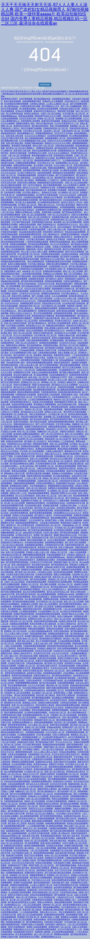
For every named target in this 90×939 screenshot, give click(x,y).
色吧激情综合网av (50, 345)
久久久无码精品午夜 (46, 897)
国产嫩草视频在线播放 (41, 698)
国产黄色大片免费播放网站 (41, 877)
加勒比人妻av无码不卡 (63, 237)
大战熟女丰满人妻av (38, 168)
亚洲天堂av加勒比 (20, 422)
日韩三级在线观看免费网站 (37, 340)
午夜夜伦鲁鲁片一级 (49, 360)
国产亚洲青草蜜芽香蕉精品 (17, 562)
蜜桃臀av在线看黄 (56, 251)
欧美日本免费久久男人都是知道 (43, 624)
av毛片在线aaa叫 (64, 227)
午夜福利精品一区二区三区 (39, 754)
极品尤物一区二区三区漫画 (57, 685)
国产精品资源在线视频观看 (32, 281)
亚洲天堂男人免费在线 (26, 182)
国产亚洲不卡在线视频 (69, 256)
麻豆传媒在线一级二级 (10, 446)
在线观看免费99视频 (31, 170)
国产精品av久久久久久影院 (32, 412)
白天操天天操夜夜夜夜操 (56, 801)
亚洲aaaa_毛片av (29, 702)
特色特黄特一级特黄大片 (53, 232)
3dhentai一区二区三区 (51, 905)
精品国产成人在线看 (50, 170)
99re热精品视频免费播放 (38, 493)
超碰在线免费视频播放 (43, 722)
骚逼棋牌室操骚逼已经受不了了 (47, 160)
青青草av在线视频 (25, 116)
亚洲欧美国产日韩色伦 (77, 168)
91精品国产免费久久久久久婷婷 (64, 493)
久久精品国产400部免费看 (20, 892)
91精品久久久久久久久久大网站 (58, 143)
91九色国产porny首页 (41, 564)
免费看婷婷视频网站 (60, 710)
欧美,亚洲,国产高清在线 (26, 594)
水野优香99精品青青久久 (20, 402)
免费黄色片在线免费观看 (58, 488)
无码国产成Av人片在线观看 (32, 924)
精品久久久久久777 (31, 187)
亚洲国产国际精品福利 (34, 143)
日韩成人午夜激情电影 (62, 247)
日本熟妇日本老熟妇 (36, 471)
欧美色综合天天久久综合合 (52, 707)
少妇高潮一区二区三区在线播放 (30, 439)
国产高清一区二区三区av (44, 508)
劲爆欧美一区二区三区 (77, 801)
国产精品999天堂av (59, 564)
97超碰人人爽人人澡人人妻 (37, 552)
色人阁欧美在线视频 (68, 170)
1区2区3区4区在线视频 (63, 572)
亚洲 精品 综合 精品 (78, 217)
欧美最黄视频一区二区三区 (67, 774)
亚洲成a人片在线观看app (62, 473)
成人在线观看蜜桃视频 (46, 594)
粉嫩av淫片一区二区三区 (48, 431)
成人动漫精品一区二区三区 (69, 789)
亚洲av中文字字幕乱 (47, 616)
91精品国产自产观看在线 (77, 540)
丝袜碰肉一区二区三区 (19, 875)
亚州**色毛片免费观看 (74, 251)
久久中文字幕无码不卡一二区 (66, 123)
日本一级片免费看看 (70, 717)
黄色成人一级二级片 (71, 638)
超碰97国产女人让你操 (45, 158)
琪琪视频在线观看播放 (26, 481)
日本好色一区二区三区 (25, 870)
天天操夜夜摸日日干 (67, 370)
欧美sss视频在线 (46, 320)
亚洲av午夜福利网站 (71, 454)
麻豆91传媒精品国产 (64, 283)
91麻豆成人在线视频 (31, 730)
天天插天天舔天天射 (16, 663)
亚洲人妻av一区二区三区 (46, 495)
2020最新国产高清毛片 (23, 932)
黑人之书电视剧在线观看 (46, 641)
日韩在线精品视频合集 (35, 429)
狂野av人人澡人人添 (53, 412)
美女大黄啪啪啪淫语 (35, 261)
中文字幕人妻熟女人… (31, 192)
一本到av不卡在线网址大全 (49, 717)
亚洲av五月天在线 (69, 121)
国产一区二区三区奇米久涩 (52, 434)
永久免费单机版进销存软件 (48, 202)
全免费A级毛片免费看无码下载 (48, 210)
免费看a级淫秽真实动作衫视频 (26, 259)
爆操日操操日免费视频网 (68, 449)
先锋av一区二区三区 (45, 118)
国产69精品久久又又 (50, 106)
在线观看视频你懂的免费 (14, 826)
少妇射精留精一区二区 (58, 266)
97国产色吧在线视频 (62, 643)
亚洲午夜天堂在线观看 (50, 121)
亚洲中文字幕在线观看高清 (47, 661)
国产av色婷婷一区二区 (22, 355)
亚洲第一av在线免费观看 (36, 927)
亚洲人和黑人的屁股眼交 (50, 843)
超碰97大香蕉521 (76, 429)
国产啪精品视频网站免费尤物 (13, 786)
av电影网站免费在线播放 (72, 210)
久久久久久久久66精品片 (35, 136)
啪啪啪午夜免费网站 (63, 808)
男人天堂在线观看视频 (43, 313)
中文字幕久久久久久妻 (32, 131)
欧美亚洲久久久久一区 (35, 325)
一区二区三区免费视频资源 (12, 858)
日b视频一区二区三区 (56, 357)
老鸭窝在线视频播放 (18, 244)
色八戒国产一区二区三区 (42, 693)
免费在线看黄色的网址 (57, 426)
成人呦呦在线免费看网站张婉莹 (70, 389)
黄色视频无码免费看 (34, 567)
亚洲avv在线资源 (54, 727)
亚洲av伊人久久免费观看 (52, 101)
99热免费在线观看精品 (39, 550)
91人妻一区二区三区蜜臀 (14, 340)
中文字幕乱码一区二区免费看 (53, 306)
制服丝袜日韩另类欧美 (55, 325)
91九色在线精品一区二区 (64, 890)
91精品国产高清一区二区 (29, 306)
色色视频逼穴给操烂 (16, 680)
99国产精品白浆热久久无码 (65, 535)
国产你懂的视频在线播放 (66, 865)
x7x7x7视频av (69, 673)
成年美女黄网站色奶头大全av (75, 905)
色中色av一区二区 (65, 584)
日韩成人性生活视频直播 (42, 402)
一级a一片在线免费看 (77, 552)
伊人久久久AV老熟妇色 (60, 244)
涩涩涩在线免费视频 (77, 668)
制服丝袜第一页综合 (34, 249)
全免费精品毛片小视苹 (37, 153)
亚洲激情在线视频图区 (48, 343)
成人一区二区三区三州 (43, 626)
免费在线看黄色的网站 (22, 165)
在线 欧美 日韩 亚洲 (30, 836)
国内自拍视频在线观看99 (43, 276)
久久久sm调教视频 (60, 296)
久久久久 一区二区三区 (23, 160)
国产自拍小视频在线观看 (11, 592)
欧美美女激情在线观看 (77, 414)
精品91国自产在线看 (44, 870)
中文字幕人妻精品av (36, 264)
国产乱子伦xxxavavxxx (27, 283)
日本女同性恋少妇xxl (68, 892)
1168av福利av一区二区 (76, 229)
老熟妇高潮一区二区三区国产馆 (58, 439)
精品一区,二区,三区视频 (73, 271)
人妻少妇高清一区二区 (70, 131)
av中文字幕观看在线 (76, 737)
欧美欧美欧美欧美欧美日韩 (66, 276)
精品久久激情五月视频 (21, 887)
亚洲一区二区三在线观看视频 (34, 214)
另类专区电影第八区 (12, 688)
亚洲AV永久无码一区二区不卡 (40, 619)
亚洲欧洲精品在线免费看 (47, 370)
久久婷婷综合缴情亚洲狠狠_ (36, 712)
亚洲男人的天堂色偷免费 (70, 180)
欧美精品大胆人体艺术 (75, 771)
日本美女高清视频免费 (17, 754)
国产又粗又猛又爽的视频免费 (40, 530)
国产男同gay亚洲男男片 (72, 212)
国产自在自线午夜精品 (39, 419)
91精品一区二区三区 (9, 804)
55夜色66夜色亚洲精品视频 (46, 621)
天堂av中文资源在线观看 (18, 291)
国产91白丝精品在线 (59, 587)
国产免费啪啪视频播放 (57, 779)
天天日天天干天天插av (63, 133)
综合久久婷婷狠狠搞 (34, 330)
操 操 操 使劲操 (20, 808)
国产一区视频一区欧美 (41, 296)
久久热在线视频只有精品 (22, 764)
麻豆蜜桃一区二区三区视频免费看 (68, 222)
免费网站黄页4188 (51, 599)
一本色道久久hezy (44, 572)
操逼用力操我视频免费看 (34, 845)
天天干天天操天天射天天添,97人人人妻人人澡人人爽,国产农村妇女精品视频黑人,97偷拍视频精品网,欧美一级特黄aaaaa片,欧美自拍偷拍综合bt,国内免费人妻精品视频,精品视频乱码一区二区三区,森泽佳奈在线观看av (45, 14)
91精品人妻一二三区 (18, 493)
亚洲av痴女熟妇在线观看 (43, 678)
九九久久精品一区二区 (63, 165)
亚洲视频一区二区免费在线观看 (69, 118)
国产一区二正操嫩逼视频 (71, 106)
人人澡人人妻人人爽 (32, 478)
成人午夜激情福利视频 (34, 138)
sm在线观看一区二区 (55, 690)
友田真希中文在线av (45, 175)
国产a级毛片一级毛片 (54, 279)
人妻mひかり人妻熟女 (10, 412)
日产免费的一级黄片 (9, 293)
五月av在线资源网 (50, 436)
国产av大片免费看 (8, 328)
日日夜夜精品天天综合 (55, 503)
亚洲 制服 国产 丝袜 (60, 882)
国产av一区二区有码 (12, 744)
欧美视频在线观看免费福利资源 (34, 266)
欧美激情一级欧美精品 (21, 178)
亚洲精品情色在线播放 (52, 271)
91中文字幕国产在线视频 (31, 128)
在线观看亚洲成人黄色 (22, 757)
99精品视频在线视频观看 (24, 483)
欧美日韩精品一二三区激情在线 (61, 441)
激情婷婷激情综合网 (44, 456)
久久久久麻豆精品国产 (56, 540)
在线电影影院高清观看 (63, 313)
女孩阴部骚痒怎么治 (62, 769)
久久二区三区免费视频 (30, 707)
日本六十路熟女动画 (60, 735)
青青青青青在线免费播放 (51, 739)
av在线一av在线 (80, 530)
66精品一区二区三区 (33, 409)
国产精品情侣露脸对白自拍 (50, 200)
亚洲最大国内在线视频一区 (19, 880)
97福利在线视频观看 (53, 281)
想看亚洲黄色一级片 (12, 271)
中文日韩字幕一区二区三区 (28, 254)
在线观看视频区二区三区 (55, 138)
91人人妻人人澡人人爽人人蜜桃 (34, 251)
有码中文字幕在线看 (18, 153)
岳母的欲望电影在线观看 (11, 170)
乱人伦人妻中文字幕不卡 (67, 656)
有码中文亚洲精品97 (22, 385)
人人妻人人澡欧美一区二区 (57, 104)
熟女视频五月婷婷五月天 (66, 158)
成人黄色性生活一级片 (75, 259)
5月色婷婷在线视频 (67, 665)
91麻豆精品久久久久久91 (23, 929)
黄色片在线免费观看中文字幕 (44, 150)
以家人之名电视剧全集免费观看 (48, 367)
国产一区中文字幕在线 (32, 185)
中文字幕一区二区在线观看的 (32, 451)
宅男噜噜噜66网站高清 (39, 518)
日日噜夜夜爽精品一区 (13, 690)
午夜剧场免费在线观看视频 (48, 301)
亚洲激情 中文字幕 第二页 (28, 917)
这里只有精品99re (61, 631)
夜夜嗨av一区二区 (77, 126)
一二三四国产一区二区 (75, 357)
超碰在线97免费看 (40, 444)
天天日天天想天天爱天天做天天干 (66, 754)
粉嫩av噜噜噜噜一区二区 (11, 532)
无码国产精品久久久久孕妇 (72, 614)
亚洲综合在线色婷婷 (14, 441)
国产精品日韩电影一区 (74, 909)
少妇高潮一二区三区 (51, 131)
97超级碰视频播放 (67, 207)
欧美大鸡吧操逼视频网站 (67, 648)
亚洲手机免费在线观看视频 (40, 513)
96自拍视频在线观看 (63, 902)
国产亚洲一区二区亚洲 (44, 606)
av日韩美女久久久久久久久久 (24, 301)
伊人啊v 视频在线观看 (15, 190)
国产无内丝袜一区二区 (13, 288)
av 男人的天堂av (27, 466)
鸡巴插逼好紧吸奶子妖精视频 (25, 200)
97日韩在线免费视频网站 (38, 244)
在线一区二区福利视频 (59, 444)
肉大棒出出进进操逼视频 (47, 109)
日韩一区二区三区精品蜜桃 (76, 182)
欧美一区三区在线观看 (15, 552)
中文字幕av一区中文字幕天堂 (68, 813)
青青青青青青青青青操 (17, 725)
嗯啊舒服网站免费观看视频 (34, 555)
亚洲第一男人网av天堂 (43, 535)
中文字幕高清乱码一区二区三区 (74, 907)
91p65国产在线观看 (14, 855)
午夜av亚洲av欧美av (34, 663)
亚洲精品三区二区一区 (30, 382)
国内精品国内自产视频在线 (43, 316)
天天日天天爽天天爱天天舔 (12, 138)
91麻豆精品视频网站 (57, 168)
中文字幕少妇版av (63, 424)
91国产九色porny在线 (41, 385)
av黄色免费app (40, 919)
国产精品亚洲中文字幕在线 (65, 148)
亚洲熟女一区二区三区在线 (15, 631)
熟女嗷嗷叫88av (15, 609)
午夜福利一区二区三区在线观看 (64, 715)
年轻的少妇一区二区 (57, 712)
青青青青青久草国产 (9, 99)
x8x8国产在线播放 (79, 362)
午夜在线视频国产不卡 (56, 555)
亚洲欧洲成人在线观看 (51, 212)
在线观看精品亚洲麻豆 (61, 99)
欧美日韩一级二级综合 (24, 180)
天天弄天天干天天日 (67, 343)
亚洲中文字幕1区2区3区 (43, 333)
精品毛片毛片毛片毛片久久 (32, 454)
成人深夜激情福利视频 (29, 816)
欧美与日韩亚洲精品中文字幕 (66, 885)
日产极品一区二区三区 (27, 205)
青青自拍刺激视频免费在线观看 (39, 362)
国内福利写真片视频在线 (64, 178)
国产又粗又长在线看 (38, 422)
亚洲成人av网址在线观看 (48, 702)
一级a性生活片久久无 (65, 897)
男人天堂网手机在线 (14, 113)
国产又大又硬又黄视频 (71, 367)
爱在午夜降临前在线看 (13, 712)
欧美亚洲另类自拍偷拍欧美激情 (60, 646)
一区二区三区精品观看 (39, 850)
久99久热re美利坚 (34, 680)
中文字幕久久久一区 (45, 163)
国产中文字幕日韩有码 (10, 382)
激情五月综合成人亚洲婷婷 (37, 831)
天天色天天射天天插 (27, 118)
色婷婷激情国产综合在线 (42, 222)
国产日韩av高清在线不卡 (32, 286)
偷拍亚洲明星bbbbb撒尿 (78, 589)
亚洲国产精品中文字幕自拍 (21, 769)
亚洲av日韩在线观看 (77, 407)
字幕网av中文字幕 (47, 187)
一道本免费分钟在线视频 (42, 237)
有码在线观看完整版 (38, 633)
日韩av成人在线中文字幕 (69, 109)
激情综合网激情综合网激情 (46, 308)
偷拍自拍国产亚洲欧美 (19, 298)
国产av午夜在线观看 (16, 488)
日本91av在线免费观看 (55, 471)
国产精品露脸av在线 (42, 99)
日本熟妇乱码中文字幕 (67, 350)
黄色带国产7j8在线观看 (21, 145)
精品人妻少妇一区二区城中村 (60, 461)
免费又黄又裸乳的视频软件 (57, 264)
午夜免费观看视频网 (65, 683)
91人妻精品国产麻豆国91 (65, 678)
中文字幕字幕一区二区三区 (74, 113)
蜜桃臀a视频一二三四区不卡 (47, 180)
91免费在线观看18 (80, 582)
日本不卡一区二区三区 (70, 301)
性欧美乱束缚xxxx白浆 (26, 648)
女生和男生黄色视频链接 (57, 136)
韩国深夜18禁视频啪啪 (21, 237)
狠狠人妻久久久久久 (46, 205)
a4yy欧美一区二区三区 (32, 271)
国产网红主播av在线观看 (69, 372)
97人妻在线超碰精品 (14, 357)
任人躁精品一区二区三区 (68, 192)
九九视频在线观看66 (71, 160)
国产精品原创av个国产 (45, 742)
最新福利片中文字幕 (73, 451)
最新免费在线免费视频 (53, 409)
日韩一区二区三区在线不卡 (58, 214)
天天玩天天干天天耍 (46, 283)
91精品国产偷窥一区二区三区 (66, 562)
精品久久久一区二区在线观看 (35, 828)
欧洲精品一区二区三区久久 (58, 875)
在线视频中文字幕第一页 (31, 500)
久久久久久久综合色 (67, 195)
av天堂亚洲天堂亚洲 (58, 700)
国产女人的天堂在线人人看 (58, 592)
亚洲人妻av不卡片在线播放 (65, 762)
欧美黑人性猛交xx (31, 113)
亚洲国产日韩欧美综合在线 (32, 348)
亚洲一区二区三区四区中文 (23, 705)
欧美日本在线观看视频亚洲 (41, 895)
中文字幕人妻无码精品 (65, 205)
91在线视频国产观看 (74, 914)
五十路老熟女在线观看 (63, 530)
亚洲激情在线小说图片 (19, 486)
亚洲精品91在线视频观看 (46, 449)
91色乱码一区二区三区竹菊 (21, 256)
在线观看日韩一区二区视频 (19, 821)
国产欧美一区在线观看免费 (59, 323)
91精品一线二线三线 (51, 478)
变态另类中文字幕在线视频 (75, 412)
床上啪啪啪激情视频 (59, 550)
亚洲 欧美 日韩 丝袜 (14, 136)
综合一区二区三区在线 (22, 333)
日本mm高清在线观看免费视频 (30, 328)
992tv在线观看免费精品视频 (68, 705)
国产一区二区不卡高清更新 (41, 298)
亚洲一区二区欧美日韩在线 (15, 323)
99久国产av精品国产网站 (31, 417)
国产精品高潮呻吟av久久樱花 (22, 463)
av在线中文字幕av (73, 330)
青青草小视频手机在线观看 (17, 168)
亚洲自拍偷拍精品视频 (43, 769)
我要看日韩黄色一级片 (25, 123)
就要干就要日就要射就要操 (57, 688)
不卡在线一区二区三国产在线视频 (69, 527)
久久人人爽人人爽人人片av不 (16, 633)
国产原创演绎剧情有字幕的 (61, 419)
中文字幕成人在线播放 (15, 325)
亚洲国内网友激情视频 (75, 567)
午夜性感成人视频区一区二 (65, 900)
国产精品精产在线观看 (54, 348)
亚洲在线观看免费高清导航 (30, 234)
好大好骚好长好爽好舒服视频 (16, 104)
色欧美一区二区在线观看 (34, 801)
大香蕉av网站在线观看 (47, 352)
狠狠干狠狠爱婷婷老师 (10, 924)
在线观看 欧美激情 (36, 279)
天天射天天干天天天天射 (29, 293)
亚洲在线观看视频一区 (63, 510)
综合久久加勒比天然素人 (21, 626)
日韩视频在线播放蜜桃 (26, 175)
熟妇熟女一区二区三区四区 (26, 320)
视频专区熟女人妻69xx (15, 345)
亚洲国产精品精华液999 (23, 614)
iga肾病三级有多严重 (67, 621)
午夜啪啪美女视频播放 (66, 187)
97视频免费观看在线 (44, 133)
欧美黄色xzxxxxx (41, 764)
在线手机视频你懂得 (9, 269)
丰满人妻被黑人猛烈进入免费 (56, 328)
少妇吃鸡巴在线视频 (65, 387)
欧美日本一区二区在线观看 (65, 722)
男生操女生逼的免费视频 (75, 232)
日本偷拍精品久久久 (12, 905)
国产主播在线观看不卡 (27, 311)
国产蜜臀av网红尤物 (9, 141)
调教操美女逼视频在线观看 (23, 762)
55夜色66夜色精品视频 (36, 582)
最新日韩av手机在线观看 (68, 848)
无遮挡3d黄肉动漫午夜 (74, 545)
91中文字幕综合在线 (44, 123)
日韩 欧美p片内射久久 (26, 818)
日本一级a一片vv (65, 495)
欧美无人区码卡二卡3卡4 (71, 202)
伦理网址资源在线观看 (50, 254)
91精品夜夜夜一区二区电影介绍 (14, 414)
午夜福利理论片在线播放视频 (31, 269)
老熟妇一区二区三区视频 (35, 727)
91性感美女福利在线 (9, 365)
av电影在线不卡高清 (25, 742)
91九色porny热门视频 (29, 656)
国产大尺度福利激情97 (65, 175)
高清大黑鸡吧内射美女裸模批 (64, 880)
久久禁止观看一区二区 (43, 757)
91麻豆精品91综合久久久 (23, 424)
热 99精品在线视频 (54, 826)
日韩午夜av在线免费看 (64, 145)
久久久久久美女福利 (36, 685)
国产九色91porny (72, 498)
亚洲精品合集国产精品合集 (76, 707)
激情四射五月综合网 (52, 249)
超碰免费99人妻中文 (40, 668)
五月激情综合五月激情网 (14, 330)
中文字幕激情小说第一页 (55, 269)
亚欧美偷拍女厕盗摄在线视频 (61, 767)
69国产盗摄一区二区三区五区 (41, 865)
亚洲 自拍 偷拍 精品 (14, 143)
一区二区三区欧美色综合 (18, 458)
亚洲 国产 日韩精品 (69, 446)
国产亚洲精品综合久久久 (54, 330)
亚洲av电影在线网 (67, 599)
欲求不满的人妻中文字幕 (14, 813)
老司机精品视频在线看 (50, 446)
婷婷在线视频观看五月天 (77, 138)
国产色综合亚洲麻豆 (38, 579)
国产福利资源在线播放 (24, 367)
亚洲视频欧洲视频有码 (54, 786)
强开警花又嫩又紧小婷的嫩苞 (38, 473)
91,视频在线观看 (57, 340)
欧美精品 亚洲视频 (27, 804)
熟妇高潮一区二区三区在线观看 (23, 717)
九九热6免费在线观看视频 (63, 932)
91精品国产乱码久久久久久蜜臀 (48, 116)
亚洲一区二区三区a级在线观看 (30, 914)
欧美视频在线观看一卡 (31, 737)
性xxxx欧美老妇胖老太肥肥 (30, 232)
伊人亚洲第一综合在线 (43, 165)
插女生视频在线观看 (64, 720)
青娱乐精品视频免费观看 (70, 365)
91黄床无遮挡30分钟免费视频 (39, 476)
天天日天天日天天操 (62, 291)
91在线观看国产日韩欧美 (14, 239)
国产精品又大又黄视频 (17, 796)
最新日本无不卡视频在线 (42, 887)
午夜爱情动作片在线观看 (25, 394)
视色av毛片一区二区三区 (54, 670)
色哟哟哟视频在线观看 (75, 732)
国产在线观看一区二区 (44, 466)
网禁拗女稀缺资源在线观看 (17, 877)
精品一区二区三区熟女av (26, 897)
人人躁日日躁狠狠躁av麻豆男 (40, 399)
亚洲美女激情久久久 (42, 675)
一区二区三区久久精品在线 (12, 545)
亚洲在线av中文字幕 (40, 537)
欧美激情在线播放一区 (15, 922)
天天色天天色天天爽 (43, 651)
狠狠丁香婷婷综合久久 (46, 224)
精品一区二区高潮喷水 (70, 318)
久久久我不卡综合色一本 (11, 219)
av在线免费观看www (56, 557)
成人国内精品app (11, 106)
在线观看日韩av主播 (60, 217)
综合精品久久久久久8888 (65, 333)
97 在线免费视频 (13, 286)
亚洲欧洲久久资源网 (29, 604)
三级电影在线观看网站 (58, 828)
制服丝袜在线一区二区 (40, 587)
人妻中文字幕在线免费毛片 (19, 338)
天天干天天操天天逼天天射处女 (21, 210)
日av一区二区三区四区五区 (12, 843)
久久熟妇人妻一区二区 (57, 414)
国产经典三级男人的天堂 (47, 665)
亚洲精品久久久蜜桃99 (52, 274)
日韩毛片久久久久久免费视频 (59, 141)
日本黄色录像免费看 (37, 229)
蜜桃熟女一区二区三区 (60, 868)
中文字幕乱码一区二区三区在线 (49, 601)
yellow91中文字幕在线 (32, 532)
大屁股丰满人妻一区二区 (76, 239)
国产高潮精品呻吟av (34, 922)
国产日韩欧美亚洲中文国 (22, 577)
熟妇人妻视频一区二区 (67, 352)
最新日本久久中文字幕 (77, 380)
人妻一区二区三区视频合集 (19, 155)
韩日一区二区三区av (62, 619)
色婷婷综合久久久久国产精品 (52, 259)
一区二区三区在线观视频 (73, 609)
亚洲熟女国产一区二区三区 (73, 727)
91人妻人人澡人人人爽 (57, 380)
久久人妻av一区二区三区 (38, 725)
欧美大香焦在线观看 (12, 101)
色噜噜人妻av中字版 (66, 335)
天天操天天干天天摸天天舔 (41, 562)
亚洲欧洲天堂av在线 (44, 148)
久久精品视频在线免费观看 (17, 407)
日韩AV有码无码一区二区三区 (55, 128)
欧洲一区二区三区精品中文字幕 (36, 219)
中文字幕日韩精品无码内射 (33, 688)
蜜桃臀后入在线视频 (69, 917)
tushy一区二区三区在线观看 (36, 840)
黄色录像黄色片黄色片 (24, 449)
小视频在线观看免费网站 (25, 163)
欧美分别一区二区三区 (62, 577)
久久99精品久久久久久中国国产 (73, 436)
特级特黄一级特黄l (74, 306)
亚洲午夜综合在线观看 (10, 266)
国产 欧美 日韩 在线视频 (75, 542)
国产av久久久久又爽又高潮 (24, 387)
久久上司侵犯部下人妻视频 (74, 185)
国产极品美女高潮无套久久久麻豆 (22, 902)
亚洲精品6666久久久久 (69, 308)
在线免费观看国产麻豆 (31, 101)
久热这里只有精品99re (65, 508)
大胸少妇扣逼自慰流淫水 (14, 247)
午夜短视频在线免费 (19, 229)
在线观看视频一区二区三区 (67, 163)
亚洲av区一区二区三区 (74, 348)
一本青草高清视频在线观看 (37, 242)
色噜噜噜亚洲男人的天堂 (30, 303)
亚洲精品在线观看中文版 (58, 633)
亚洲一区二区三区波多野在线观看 (32, 779)
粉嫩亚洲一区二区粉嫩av (14, 799)
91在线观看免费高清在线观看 (48, 614)
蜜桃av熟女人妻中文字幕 (14, 473)
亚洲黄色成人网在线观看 (53, 909)
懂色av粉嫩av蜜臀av (59, 518)
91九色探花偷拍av (34, 345)
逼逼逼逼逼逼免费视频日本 (27, 523)
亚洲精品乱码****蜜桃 (17, 865)
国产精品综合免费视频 (69, 804)
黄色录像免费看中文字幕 (42, 155)
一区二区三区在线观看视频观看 (57, 286)
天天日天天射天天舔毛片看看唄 (37, 288)
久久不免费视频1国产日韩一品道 (32, 141)
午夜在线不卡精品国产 (53, 922)
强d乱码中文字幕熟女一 (76, 325)
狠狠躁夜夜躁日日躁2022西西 (50, 182)
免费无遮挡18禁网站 (9, 710)
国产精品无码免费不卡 (10, 348)
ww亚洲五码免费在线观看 (21, 389)
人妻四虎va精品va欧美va (34, 690)
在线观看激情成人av (66, 150)
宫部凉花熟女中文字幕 (51, 303)
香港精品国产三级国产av (75, 279)
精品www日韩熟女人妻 (40, 407)
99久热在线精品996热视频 (12, 242)
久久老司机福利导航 (35, 786)
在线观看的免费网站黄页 (41, 781)
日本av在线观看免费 (16, 784)
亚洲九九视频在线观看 (17, 264)
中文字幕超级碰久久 (38, 486)
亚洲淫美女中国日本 (21, 126)
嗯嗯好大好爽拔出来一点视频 (27, 212)
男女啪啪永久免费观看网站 (45, 404)
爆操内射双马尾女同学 (32, 609)
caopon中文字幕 (8, 594)
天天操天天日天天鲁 (42, 653)
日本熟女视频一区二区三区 (12, 907)
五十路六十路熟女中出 (26, 173)
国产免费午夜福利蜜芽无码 (15, 461)
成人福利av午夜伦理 (28, 498)
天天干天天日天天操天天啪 (23, 863)
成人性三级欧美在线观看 (11, 185)
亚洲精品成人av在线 (65, 594)
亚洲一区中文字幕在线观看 (15, 217)
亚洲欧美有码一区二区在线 (41, 291)
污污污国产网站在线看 (21, 222)
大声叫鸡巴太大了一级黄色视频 (56, 500)
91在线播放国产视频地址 (30, 589)
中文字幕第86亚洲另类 (13, 727)
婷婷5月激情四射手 (62, 362)
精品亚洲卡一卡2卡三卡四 (57, 429)
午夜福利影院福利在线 (13, 801)
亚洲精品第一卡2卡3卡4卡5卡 (39, 890)
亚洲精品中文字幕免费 (54, 858)
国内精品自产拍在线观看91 (64, 173)
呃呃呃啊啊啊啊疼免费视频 (26, 683)
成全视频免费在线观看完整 (44, 389)
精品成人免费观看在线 (76, 557)
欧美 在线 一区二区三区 (38, 377)
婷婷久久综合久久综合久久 (21, 313)
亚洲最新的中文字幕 (21, 372)
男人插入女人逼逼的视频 (25, 202)
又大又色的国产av (36, 520)
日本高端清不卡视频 (12, 192)
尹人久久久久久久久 (64, 742)
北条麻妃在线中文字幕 (21, 537)
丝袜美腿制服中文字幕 (52, 609)
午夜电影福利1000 (49, 392)
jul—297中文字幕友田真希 (47, 195)
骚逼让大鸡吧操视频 (62, 574)
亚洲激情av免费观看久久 (22, 722)
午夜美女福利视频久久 (72, 281)
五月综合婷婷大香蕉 (33, 505)
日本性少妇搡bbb (70, 860)
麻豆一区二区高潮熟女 (73, 274)
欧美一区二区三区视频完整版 (38, 799)
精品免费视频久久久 (25, 133)
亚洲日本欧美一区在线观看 (48, 394)
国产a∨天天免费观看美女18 (15, 377)
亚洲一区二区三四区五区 (36, 488)
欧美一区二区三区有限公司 (39, 217)
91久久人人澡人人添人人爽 (70, 730)
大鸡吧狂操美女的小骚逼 (30, 106)
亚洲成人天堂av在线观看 (22, 515)
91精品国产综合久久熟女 (35, 357)
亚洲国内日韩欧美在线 (50, 293)
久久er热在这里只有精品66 (73, 303)
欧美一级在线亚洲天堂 (21, 564)
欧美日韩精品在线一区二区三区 (51, 498)
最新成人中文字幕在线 (53, 197)
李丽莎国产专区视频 (65, 111)
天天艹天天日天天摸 (63, 870)
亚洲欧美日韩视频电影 (70, 234)
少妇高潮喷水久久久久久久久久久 (67, 513)
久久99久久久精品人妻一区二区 (22, 468)
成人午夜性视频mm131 (13, 478)
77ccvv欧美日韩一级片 (15, 362)
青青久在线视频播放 (60, 799)
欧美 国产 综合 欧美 (71, 836)
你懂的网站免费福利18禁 (55, 823)
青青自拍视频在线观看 (41, 710)
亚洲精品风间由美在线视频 (53, 744)
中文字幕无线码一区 (42, 397)
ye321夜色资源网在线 (19, 513)
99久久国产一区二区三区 (43, 145)
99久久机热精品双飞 (38, 414)
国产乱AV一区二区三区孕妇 (43, 838)
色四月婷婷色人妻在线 (45, 705)
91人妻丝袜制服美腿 (33, 599)
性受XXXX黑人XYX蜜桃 (30, 121)
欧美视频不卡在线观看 (57, 190)
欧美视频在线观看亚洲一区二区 (36, 715)
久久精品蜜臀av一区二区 (42, 178)
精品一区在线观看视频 (59, 126)
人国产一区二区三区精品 (51, 113)
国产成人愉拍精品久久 (78, 266)
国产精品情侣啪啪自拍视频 (23, 601)
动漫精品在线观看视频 (19, 624)
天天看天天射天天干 (23, 535)
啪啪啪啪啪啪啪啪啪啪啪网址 (46, 207)
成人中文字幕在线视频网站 (34, 592)
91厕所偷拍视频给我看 (13, 426)
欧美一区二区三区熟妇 (26, 431)
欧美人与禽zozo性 (66, 547)
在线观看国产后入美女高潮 (61, 850)
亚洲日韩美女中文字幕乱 (29, 937)
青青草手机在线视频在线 (59, 242)
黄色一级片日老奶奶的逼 (35, 557)
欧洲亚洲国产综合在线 (65, 483)
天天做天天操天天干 (63, 320)
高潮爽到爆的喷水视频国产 (21, 318)
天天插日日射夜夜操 (69, 254)
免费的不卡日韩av (56, 764)
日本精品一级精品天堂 (66, 382)
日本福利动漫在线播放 (33, 197)
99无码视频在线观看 (13, 131)
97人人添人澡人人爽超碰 (15, 540)
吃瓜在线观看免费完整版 (42, 510)
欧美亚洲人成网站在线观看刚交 (26, 434)
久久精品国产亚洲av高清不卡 (16, 587)
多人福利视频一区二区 (10, 417)
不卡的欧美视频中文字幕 (24, 456)
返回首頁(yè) (45, 85)
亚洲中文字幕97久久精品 (68, 658)
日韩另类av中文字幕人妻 (69, 481)
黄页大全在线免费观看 (22, 207)
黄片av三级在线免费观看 (24, 695)
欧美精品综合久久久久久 (67, 224)
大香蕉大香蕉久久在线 (19, 550)
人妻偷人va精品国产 (54, 451)
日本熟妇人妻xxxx (37, 104)
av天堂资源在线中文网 (67, 404)
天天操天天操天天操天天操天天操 (20, 574)
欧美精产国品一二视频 (54, 520)
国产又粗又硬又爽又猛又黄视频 (58, 873)
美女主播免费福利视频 (52, 185)
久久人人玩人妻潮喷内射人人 (22, 158)
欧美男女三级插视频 (73, 520)
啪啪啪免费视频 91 (74, 747)
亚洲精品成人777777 (58, 377)
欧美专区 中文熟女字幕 (47, 547)
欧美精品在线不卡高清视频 (41, 811)
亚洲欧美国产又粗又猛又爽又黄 (47, 318)
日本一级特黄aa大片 (51, 234)
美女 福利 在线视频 (48, 584)
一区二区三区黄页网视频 (46, 848)
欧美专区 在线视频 (36, 823)
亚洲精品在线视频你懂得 (65, 606)
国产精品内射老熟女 (40, 126)
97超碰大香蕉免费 (50, 505)
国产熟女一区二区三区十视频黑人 (20, 148)
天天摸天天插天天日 (13, 197)
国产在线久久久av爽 (68, 661)
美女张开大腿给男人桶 (72, 116)
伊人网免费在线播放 (27, 109)
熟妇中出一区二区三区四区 (65, 399)
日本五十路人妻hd (50, 532)
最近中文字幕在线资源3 (72, 249)
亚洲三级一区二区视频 (28, 616)
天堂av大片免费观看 (23, 111)
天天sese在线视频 (70, 200)
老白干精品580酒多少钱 (36, 190)
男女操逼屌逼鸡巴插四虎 (51, 836)
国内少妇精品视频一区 (36, 540)
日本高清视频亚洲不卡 (58, 375)
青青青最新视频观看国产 (66, 316)
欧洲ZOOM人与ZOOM (78, 587)
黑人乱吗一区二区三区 (46, 387)
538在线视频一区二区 (28, 227)
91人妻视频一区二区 (47, 227)
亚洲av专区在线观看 (54, 629)
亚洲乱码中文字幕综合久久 (45, 111)
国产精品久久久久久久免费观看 (65, 385)
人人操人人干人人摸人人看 (65, 298)
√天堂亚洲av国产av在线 (53, 680)
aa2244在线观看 (44, 173)
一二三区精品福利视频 (35, 826)
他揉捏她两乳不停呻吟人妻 (63, 288)
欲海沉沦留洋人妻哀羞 (59, 796)
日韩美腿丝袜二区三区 (63, 456)
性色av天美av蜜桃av (12, 737)
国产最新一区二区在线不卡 (12, 409)
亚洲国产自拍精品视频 (22, 882)
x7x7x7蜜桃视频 (25, 99)
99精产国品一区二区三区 (54, 747)
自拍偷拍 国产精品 (21, 868)
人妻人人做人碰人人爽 (56, 229)
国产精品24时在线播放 (69, 532)
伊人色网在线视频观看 (78, 136)
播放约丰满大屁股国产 (17, 700)
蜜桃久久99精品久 (45, 902)
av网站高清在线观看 (27, 224)
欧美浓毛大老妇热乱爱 (41, 338)
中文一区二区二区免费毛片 (30, 436)
